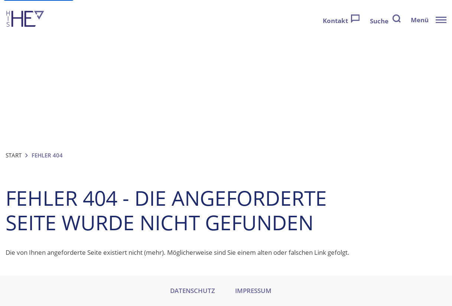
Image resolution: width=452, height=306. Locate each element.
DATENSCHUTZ (192, 290)
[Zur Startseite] (25, 20)
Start (14, 155)
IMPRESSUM (253, 290)
